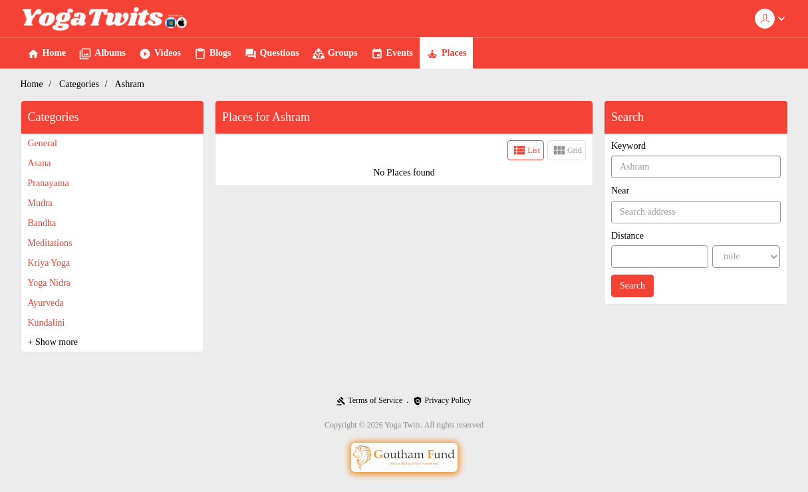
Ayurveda (46, 303)
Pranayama (48, 183)
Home (32, 84)
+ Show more (53, 342)
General (42, 143)
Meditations (50, 243)
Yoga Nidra (49, 283)
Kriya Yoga (49, 263)
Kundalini (46, 323)
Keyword (628, 146)
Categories (79, 84)
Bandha (42, 223)
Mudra (40, 203)
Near (620, 190)
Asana (39, 163)
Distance (627, 236)
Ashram (129, 84)
